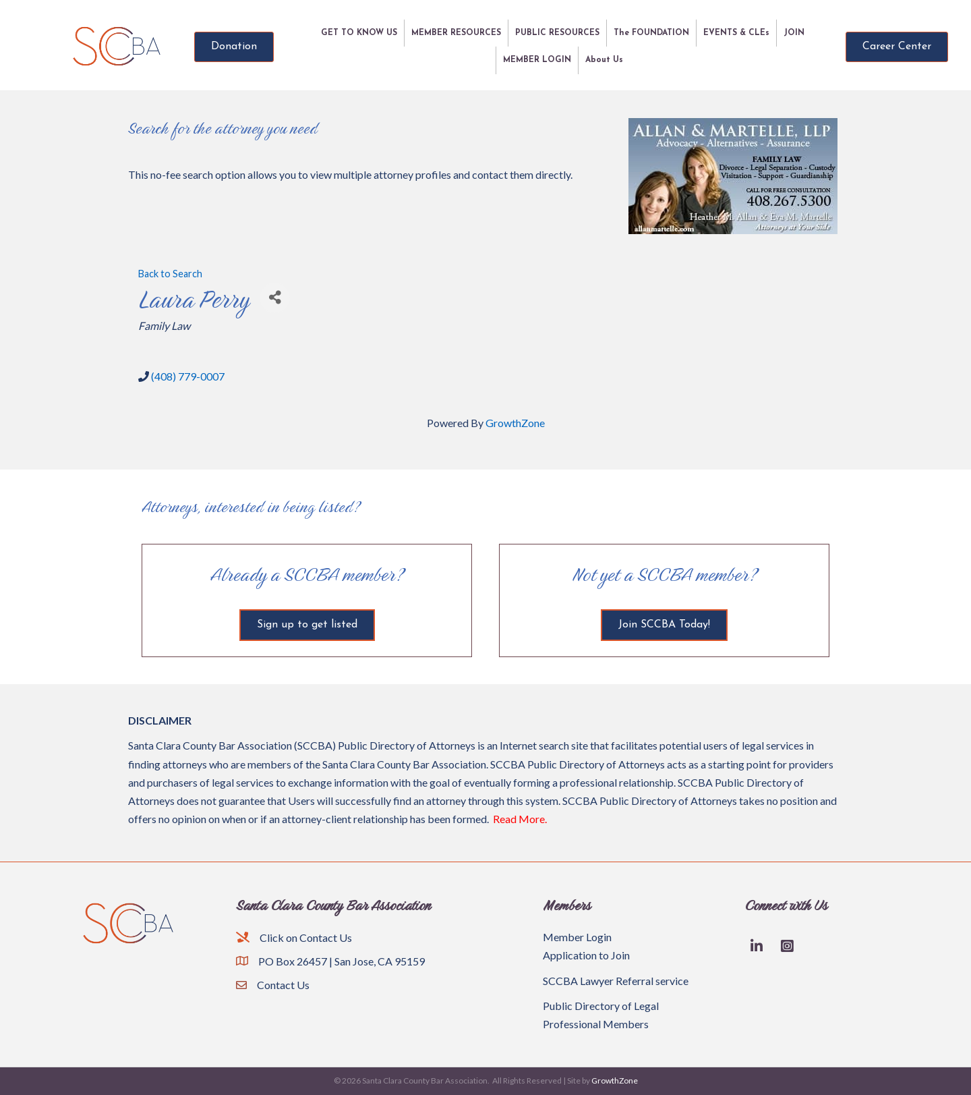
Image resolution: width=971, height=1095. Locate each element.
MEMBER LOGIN (537, 60)
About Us (604, 60)
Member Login (577, 936)
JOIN (794, 33)
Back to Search (170, 273)
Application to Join (586, 955)
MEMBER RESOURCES (456, 33)
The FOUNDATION (651, 33)
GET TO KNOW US (359, 33)
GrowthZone (515, 422)
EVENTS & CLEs (736, 33)
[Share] (275, 298)
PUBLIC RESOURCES (557, 33)
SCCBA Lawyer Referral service (615, 980)
